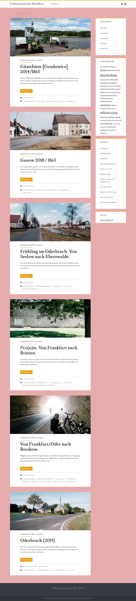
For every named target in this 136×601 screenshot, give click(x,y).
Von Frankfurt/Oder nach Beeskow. (50, 415)
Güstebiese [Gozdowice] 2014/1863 (50, 37)
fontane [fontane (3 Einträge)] (103, 89)
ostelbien (67, 383)
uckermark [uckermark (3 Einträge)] (111, 127)
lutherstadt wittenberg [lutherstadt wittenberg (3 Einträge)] (108, 95)
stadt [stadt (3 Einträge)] (102, 124)
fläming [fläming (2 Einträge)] (118, 86)
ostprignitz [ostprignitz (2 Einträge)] (103, 108)
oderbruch (70, 101)
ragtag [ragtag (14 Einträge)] (114, 112)
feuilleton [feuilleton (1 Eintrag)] (110, 86)
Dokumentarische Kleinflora (27, 4)
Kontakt (54, 4)
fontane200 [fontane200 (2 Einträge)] (110, 89)
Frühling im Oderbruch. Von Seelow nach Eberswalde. (50, 222)
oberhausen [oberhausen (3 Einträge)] (104, 101)
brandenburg (29, 101)
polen (25, 385)
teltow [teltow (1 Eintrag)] (114, 124)
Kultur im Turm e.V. (106, 169)
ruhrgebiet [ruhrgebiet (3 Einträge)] (104, 117)
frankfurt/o (43, 383)
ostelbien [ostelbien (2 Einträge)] (113, 105)
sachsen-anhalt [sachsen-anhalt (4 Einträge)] (114, 117)
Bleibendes (103, 28)
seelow (34, 289)
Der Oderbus (104, 148)
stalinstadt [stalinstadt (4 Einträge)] (108, 123)
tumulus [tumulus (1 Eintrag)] (118, 124)
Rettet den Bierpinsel (106, 197)
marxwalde (28, 286)
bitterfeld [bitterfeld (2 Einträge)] (117, 70)
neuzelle (60, 479)
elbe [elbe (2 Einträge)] (115, 83)
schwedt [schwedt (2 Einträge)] (102, 120)
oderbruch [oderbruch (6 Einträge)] (105, 104)
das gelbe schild (45, 570)
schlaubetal (46, 482)
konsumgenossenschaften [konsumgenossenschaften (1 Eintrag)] (115, 92)
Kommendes (104, 38)
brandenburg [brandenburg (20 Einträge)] (108, 75)
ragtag (26, 289)
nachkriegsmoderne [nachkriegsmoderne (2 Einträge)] (106, 98)
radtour (27, 193)
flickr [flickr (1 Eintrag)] (114, 86)
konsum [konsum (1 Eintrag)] (107, 92)
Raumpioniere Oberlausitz (108, 192)
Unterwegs (28, 98)
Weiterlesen (27, 91)
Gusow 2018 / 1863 (50, 131)
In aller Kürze (30, 566)
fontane (41, 101)
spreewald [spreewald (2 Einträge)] (118, 120)
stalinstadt (59, 482)
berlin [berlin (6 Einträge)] (103, 70)
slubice (50, 385)
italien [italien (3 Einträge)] (102, 92)
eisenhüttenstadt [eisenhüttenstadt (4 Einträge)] (107, 83)
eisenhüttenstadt (46, 479)
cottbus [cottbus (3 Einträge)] (112, 79)
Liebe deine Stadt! (105, 187)
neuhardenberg (42, 286)
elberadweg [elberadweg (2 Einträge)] (104, 86)
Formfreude (104, 159)
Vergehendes (104, 48)
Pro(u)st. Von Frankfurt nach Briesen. (50, 318)
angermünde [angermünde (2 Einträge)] (104, 67)
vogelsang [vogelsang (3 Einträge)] (104, 130)
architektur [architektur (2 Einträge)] (112, 67)
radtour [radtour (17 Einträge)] (105, 112)
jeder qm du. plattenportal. (108, 164)
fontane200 (51, 101)
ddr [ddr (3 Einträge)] (116, 79)
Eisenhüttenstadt (105, 153)
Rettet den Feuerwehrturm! (108, 202)
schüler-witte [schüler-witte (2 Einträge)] (110, 120)
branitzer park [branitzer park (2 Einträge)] (104, 80)
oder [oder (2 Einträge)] (110, 101)
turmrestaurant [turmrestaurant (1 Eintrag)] (103, 127)
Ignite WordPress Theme (56, 598)
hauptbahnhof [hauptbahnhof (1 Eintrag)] (117, 89)
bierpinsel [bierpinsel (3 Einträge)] (110, 70)
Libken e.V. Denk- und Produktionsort (107, 180)
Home (13, 14)
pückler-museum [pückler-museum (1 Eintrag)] (111, 108)
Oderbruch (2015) (50, 511)
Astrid (40, 60)
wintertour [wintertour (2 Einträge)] (103, 133)
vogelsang (71, 482)
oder (60, 101)
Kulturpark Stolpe (105, 174)
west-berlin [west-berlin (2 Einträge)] (111, 130)
